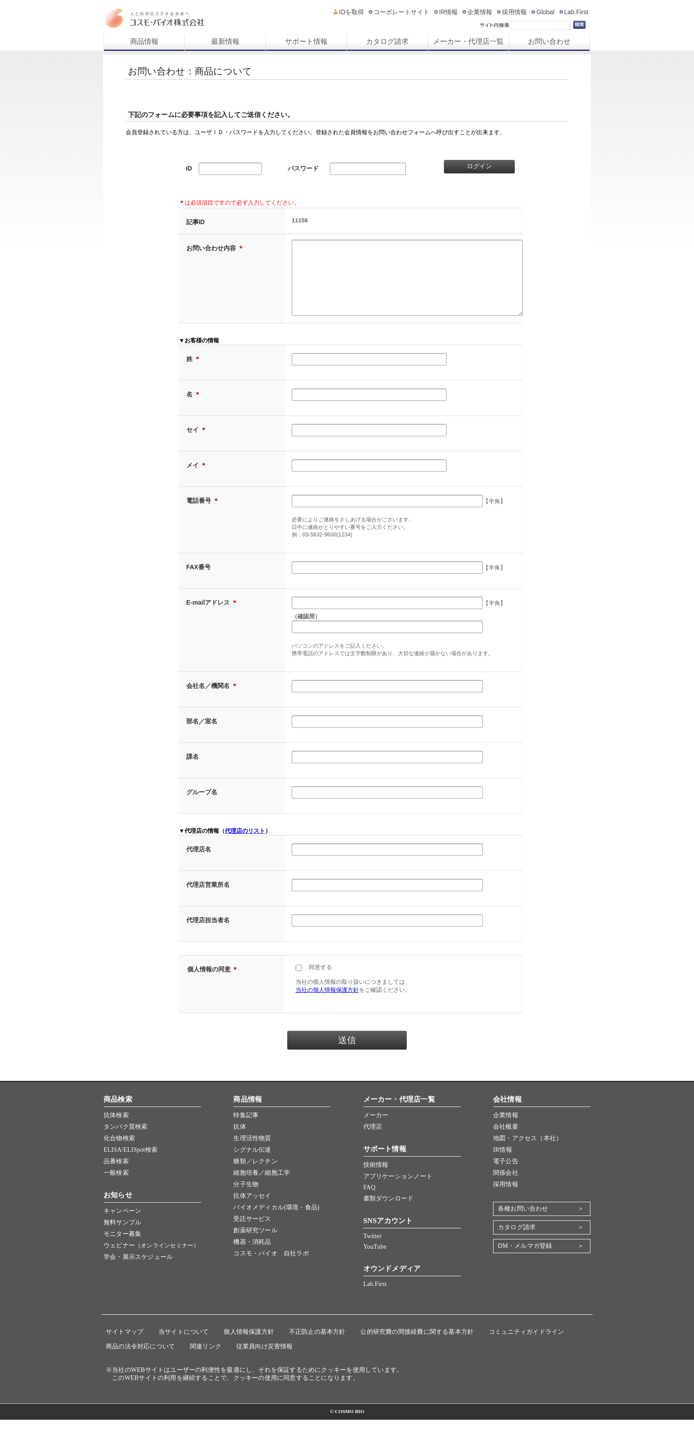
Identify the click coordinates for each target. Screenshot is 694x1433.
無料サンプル (122, 1235)
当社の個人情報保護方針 (327, 1003)
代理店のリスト (245, 844)
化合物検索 (119, 1151)
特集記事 (245, 1128)
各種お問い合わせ (523, 1222)
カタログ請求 (387, 41)
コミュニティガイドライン (526, 1345)
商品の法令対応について (140, 1359)
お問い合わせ (549, 41)
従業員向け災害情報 (264, 1359)
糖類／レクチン (255, 1174)
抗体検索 (116, 1128)
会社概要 (505, 1140)
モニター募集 (122, 1247)
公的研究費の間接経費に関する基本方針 (417, 1345)
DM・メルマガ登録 (525, 1259)
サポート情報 (306, 41)
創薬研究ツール (255, 1243)
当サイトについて (183, 1345)
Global (545, 12)
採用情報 (514, 12)
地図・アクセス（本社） (527, 1151)
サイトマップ (124, 1345)
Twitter (372, 1249)
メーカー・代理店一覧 (468, 41)
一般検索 (116, 1186)
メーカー (376, 1128)
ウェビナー (151, 1258)
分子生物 (245, 1197)
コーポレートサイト (401, 12)
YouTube (374, 1260)
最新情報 (225, 41)
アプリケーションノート (397, 1189)
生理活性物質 (252, 1151)
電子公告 (505, 1174)
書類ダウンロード (388, 1211)
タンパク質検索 (125, 1140)
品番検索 (116, 1174)
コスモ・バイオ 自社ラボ (271, 1266)
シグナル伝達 (252, 1163)
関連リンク (205, 1359)
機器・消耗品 (252, 1255)
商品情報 (144, 41)
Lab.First (576, 12)
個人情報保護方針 (249, 1345)
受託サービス (252, 1232)
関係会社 (505, 1186)
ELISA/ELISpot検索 (131, 1163)
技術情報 (376, 1178)
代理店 (372, 1140)
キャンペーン (122, 1224)
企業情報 (479, 12)
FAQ (369, 1200)
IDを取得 (351, 12)
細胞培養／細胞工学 (261, 1186)
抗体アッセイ (252, 1209)
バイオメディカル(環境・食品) (276, 1220)
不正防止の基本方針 (317, 1345)
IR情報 (448, 12)
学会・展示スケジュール (138, 1270)
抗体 (239, 1140)
